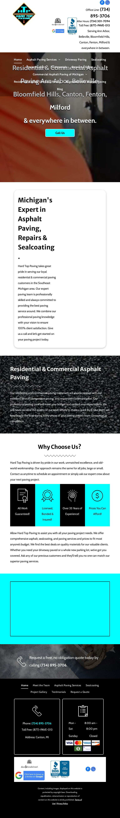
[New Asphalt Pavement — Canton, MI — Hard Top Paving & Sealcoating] (80, 270)
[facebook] (102, 3)
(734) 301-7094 (100, 21)
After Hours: (83, 21)
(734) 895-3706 (53, 665)
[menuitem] (18, 59)
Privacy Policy (62, 803)
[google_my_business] (107, 3)
